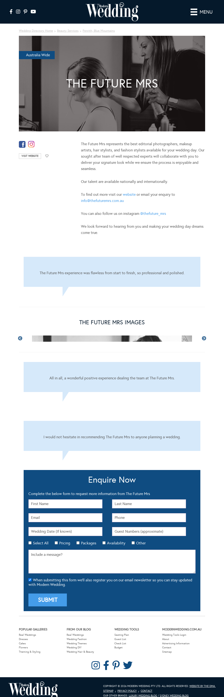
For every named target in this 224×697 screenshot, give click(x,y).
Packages (88, 543)
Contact (166, 647)
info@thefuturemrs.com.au (102, 200)
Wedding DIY (74, 647)
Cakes (22, 643)
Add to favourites (47, 156)
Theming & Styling (29, 651)
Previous (20, 338)
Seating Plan (121, 634)
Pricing (64, 543)
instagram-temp (31, 144)
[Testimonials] (112, 272)
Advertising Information (176, 643)
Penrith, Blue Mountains (99, 31)
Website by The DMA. (202, 686)
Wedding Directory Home (36, 31)
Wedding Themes (77, 643)
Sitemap (167, 651)
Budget (118, 647)
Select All (40, 543)
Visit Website (29, 156)
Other (141, 543)
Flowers (23, 647)
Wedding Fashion (77, 639)
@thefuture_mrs (153, 213)
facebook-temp (22, 144)
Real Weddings (27, 634)
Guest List (120, 639)
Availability (116, 543)
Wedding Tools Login (174, 634)
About (165, 639)
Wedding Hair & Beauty (80, 651)
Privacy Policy (127, 690)
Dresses (23, 639)
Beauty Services (68, 31)
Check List (120, 643)
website (129, 194)
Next (204, 338)
